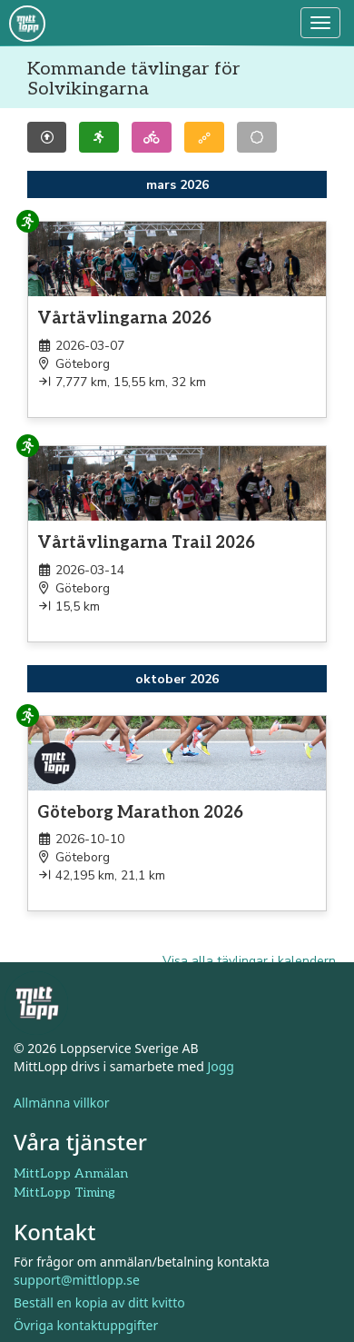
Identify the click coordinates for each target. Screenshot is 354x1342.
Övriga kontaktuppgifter (86, 1325)
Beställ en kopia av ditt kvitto (99, 1302)
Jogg (220, 1066)
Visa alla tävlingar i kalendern (249, 960)
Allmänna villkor (62, 1102)
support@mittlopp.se (77, 1279)
